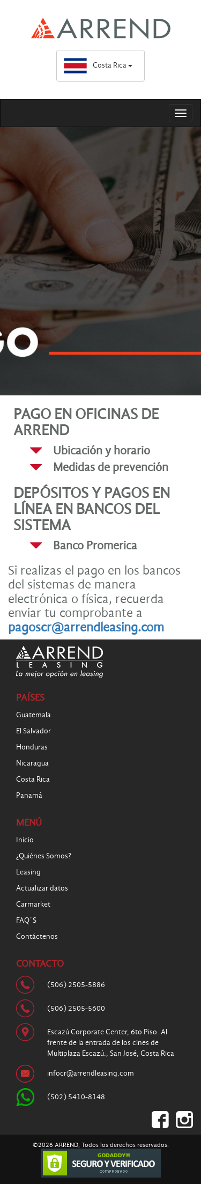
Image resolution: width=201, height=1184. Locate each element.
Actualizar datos (42, 888)
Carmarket (33, 904)
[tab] (111, 451)
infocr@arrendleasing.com (90, 1073)
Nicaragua (32, 763)
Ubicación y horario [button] (101, 451)
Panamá (29, 795)
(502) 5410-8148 (76, 1096)
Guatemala (33, 714)
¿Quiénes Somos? (43, 856)
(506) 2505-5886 (76, 984)
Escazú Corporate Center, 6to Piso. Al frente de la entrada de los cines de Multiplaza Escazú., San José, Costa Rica (110, 1042)
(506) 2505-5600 (76, 1008)
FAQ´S (26, 920)
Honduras (32, 747)
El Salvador (33, 731)
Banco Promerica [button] (95, 546)
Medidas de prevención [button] (110, 467)
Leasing (28, 872)
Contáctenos (37, 936)
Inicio (25, 839)
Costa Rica (97, 65)
